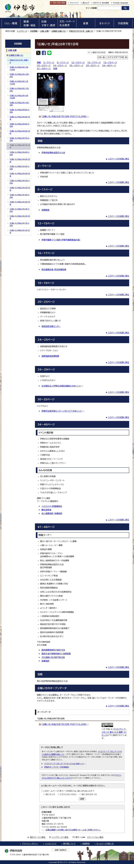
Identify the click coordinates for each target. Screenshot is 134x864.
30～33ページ (92, 66)
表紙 (39, 63)
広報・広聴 (44, 31)
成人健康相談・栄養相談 (51, 513)
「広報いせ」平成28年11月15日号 (19, 82)
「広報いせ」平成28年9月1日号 (20, 118)
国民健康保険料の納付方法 (53, 650)
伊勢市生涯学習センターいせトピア (62, 411)
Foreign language (120, 3)
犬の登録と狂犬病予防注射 (53, 657)
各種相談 (45, 661)
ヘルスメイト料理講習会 (51, 506)
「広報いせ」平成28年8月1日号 (20, 132)
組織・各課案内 (61, 850)
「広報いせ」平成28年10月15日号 (19, 97)
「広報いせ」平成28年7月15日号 (19, 139)
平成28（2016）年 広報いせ (81, 31)
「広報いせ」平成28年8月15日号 (19, 125)
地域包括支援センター (51, 326)
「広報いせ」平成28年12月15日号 (19, 68)
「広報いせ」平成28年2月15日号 (19, 210)
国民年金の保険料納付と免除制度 (56, 654)
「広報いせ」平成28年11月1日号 (19, 90)
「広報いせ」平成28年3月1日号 (20, 203)
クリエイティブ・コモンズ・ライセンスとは (65, 764)
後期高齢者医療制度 (50, 356)
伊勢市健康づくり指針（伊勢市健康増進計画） (60, 240)
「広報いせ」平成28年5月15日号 (19, 168)
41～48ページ (44, 69)
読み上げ (86, 3)
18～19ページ (110, 63)
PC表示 (75, 837)
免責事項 (86, 844)
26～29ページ (76, 66)
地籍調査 (45, 210)
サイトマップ (74, 3)
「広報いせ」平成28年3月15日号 (19, 196)
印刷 (100, 57)
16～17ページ (94, 63)
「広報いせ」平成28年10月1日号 (19, 104)
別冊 (55, 69)
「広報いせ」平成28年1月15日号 (19, 224)
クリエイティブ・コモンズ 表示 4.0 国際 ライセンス (114, 732)
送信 (82, 799)
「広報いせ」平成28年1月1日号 (20, 231)
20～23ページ (44, 66)
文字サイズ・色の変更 (101, 3)
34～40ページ (109, 66)
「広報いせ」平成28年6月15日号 (19, 153)
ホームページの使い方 (105, 844)
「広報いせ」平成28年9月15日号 (19, 111)
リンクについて (51, 844)
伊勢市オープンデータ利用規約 (56, 767)
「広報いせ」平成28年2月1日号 (20, 217)
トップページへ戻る (60, 837)
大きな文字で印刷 (115, 57)
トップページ (22, 31)
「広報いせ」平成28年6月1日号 (20, 160)
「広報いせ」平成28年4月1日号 (20, 189)
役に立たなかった (89, 794)
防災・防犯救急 (59, 3)
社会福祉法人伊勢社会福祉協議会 (62, 386)
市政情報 (33, 31)
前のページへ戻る (38, 837)
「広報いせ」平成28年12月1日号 (19, 75)
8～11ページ (63, 63)
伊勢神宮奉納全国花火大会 (53, 153)
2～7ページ (48, 63)
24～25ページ (60, 66)
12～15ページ (78, 63)
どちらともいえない (68, 794)
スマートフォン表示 (95, 837)
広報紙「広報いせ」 (58, 31)
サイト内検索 (91, 8)
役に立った (50, 794)
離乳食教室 (46, 510)
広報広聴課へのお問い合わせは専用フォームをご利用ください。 (73, 830)
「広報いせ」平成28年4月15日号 (20, 182)
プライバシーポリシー (30, 844)
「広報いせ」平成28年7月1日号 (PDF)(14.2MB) (65, 116)
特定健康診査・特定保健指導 (53, 270)
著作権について (69, 844)
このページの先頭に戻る (118, 159)
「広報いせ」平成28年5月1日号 (20, 175)
